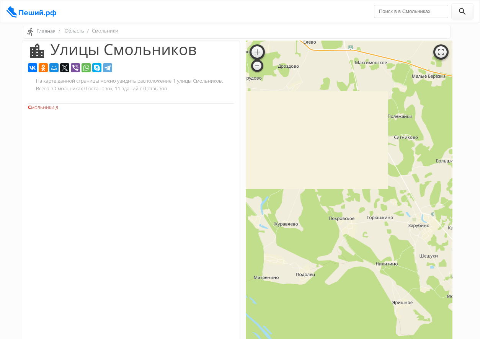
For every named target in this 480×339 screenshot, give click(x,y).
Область (74, 30)
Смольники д (43, 107)
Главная (46, 31)
